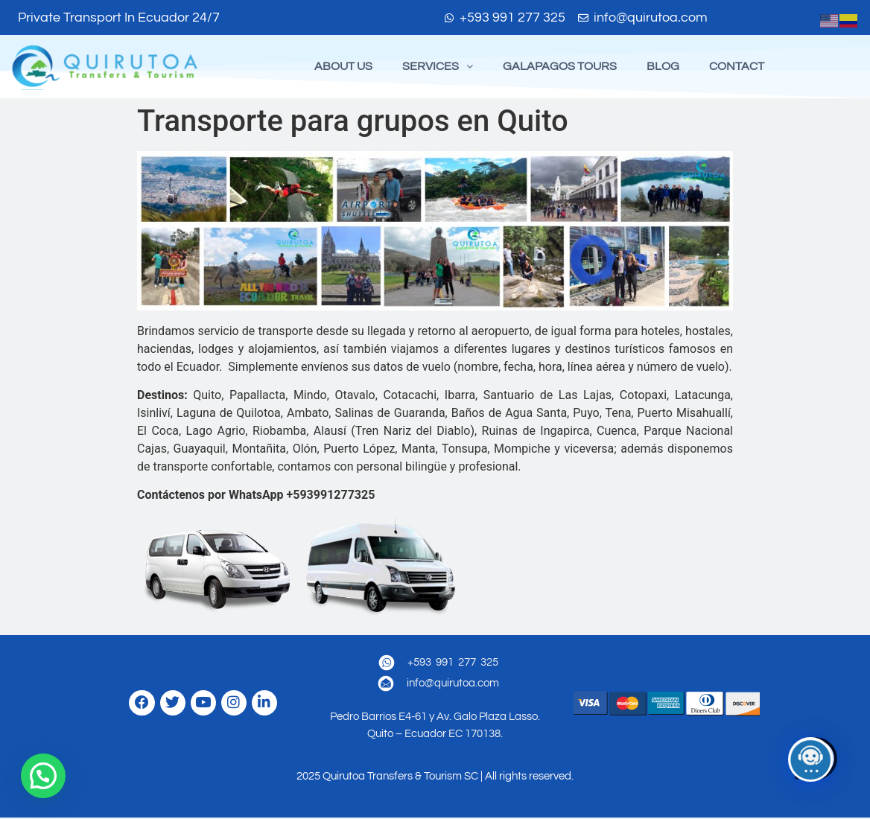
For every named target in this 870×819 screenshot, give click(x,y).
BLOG (663, 67)
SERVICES (437, 67)
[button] (437, 67)
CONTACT (736, 67)
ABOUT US (343, 67)
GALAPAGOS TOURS (560, 67)
